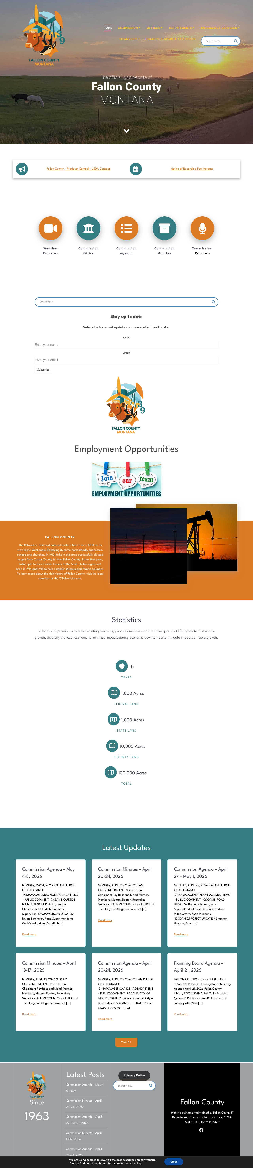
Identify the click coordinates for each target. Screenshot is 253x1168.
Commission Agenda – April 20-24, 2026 (125, 967)
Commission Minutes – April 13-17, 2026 (49, 967)
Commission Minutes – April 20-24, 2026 (125, 873)
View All (126, 1042)
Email (126, 352)
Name (126, 337)
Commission (128, 27)
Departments (180, 27)
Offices (153, 27)
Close (173, 1162)
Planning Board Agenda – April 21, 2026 (198, 967)
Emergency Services (219, 27)
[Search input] (219, 41)
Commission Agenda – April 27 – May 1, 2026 (201, 873)
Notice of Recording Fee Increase (192, 168)
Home (107, 27)
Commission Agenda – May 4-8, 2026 (48, 873)
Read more (29, 934)
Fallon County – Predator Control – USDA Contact (78, 168)
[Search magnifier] (236, 41)
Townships (128, 39)
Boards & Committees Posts (171, 39)
